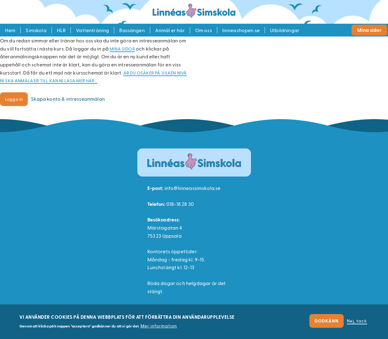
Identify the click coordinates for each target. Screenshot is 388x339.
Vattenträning (92, 30)
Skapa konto (68, 99)
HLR (61, 30)
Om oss (203, 30)
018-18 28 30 (180, 204)
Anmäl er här (170, 30)
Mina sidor (369, 30)
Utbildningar (284, 30)
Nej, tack (357, 320)
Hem (10, 30)
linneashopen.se (241, 30)
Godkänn (326, 320)
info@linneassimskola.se (193, 188)
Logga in (14, 99)
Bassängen (132, 30)
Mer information (158, 325)
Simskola (36, 30)
